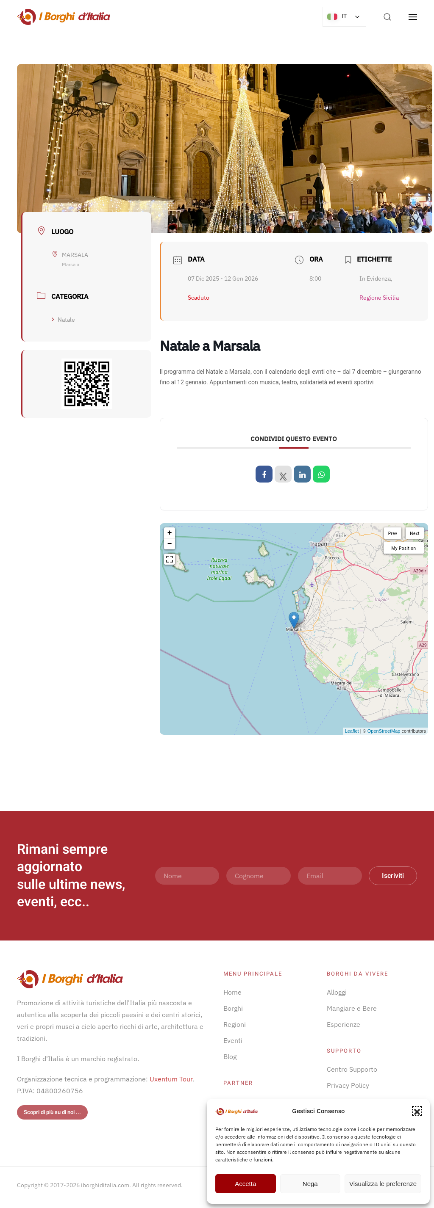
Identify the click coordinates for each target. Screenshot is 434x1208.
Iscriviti (393, 876)
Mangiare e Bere (352, 1008)
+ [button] (169, 533)
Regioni (234, 1024)
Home (232, 992)
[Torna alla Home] (63, 17)
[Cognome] (258, 875)
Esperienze (343, 1024)
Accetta (245, 1183)
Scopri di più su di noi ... (52, 1112)
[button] (417, 1111)
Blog (229, 1056)
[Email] (330, 875)
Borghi (233, 1008)
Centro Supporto (352, 1069)
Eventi (232, 1040)
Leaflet (352, 731)
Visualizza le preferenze (383, 1183)
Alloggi (337, 992)
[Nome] (187, 875)
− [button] (169, 544)
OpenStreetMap (384, 731)
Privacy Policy (348, 1085)
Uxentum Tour (171, 1079)
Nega (310, 1183)
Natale (63, 319)
